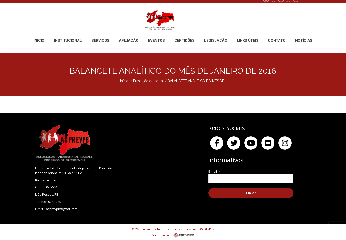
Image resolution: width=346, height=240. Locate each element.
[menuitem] (39, 46)
